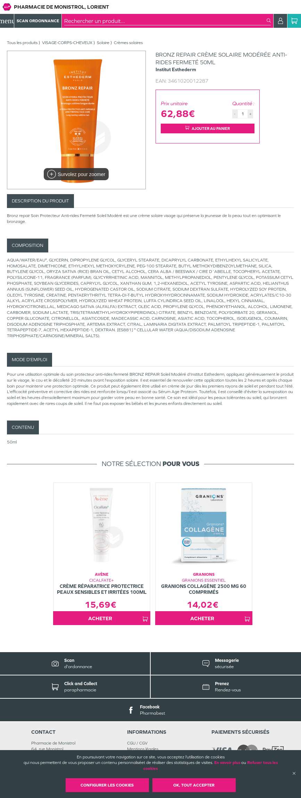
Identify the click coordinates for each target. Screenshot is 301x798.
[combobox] (165, 20)
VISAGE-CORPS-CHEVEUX (67, 42)
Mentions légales (142, 749)
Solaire (103, 42)
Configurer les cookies (107, 785)
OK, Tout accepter (194, 785)
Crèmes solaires (128, 42)
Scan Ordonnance (38, 20)
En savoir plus (227, 762)
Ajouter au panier (207, 128)
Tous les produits (22, 42)
